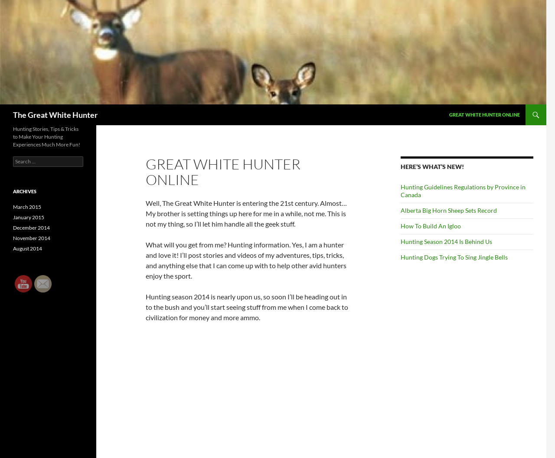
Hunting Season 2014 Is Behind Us (446, 241)
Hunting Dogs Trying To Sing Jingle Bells (454, 257)
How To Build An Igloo (431, 226)
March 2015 (27, 207)
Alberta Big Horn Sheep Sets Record (449, 210)
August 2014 (27, 248)
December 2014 (31, 227)
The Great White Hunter (55, 115)
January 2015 (28, 217)
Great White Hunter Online (484, 114)
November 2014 (31, 238)
